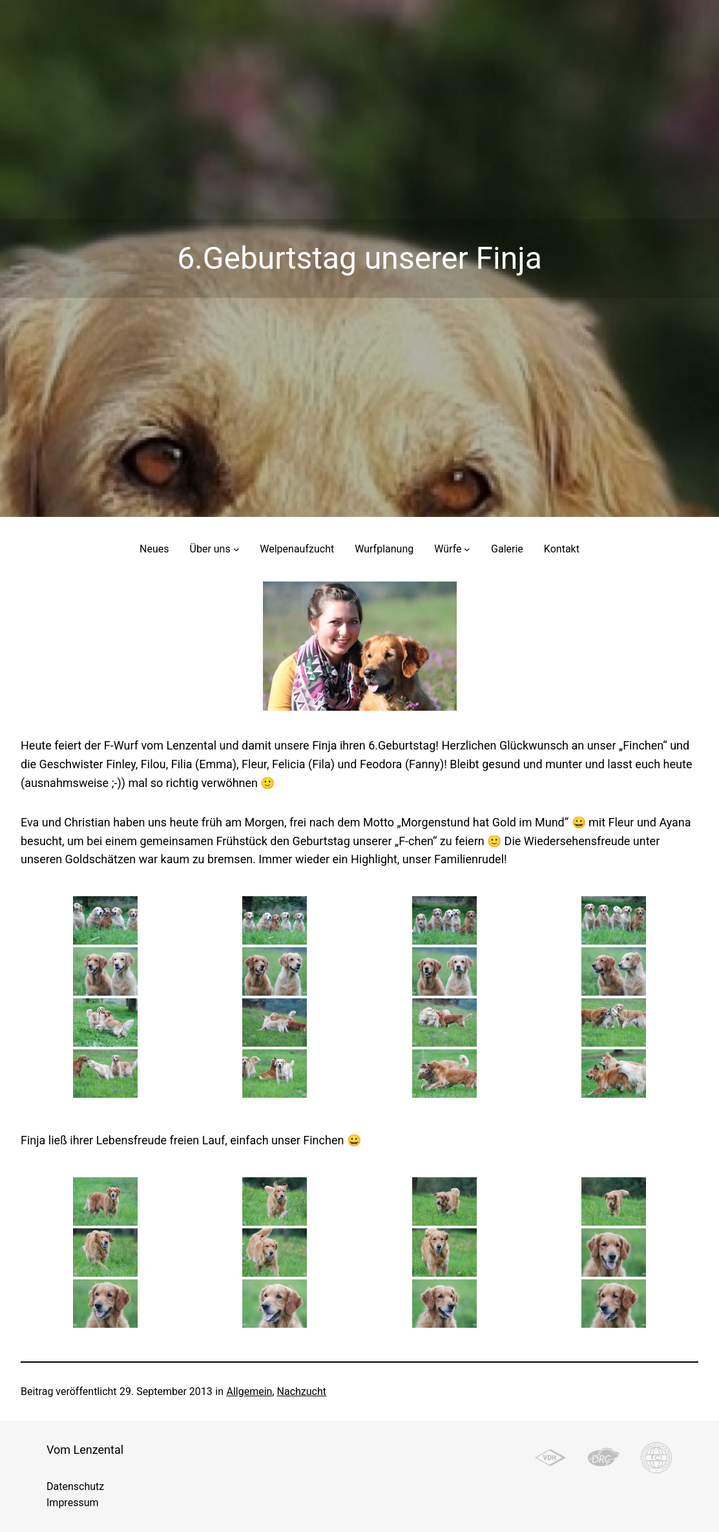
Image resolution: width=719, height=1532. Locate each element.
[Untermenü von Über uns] (236, 549)
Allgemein (249, 1391)
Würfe (447, 549)
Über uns (210, 549)
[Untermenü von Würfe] (467, 549)
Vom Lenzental (85, 1449)
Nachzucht (301, 1391)
